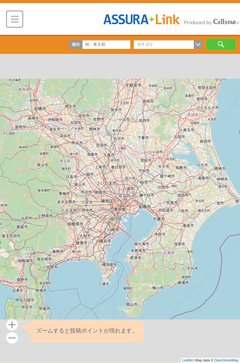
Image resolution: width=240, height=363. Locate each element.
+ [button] (12, 325)
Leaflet (187, 360)
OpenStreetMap (226, 360)
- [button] (12, 338)
